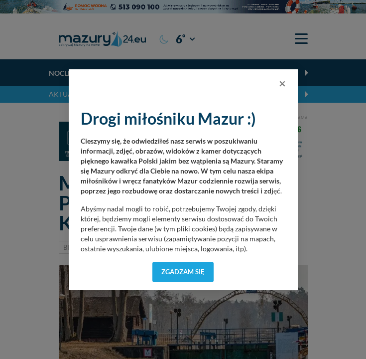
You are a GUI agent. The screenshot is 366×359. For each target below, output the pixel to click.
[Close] (282, 83)
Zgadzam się (183, 272)
